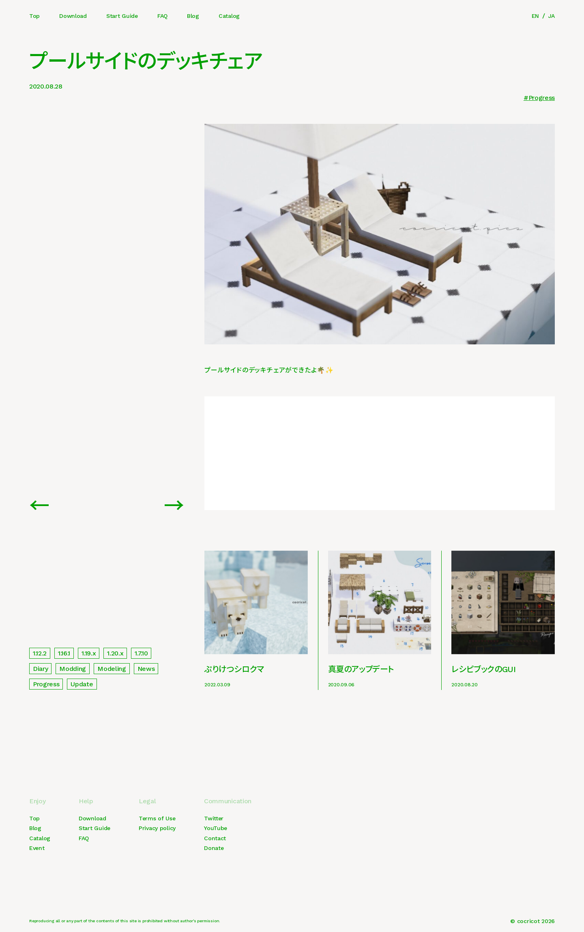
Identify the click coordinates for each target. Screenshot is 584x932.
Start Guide (122, 16)
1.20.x (115, 653)
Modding (72, 669)
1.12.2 (40, 653)
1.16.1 (64, 653)
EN (535, 16)
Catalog (229, 16)
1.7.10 (141, 653)
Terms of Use (157, 818)
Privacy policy (157, 828)
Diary (40, 669)
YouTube (215, 828)
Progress (541, 98)
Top (34, 16)
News (146, 669)
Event (37, 848)
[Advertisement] (379, 453)
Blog (193, 16)
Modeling (111, 669)
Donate (213, 848)
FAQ (162, 16)
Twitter (213, 818)
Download (73, 16)
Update (82, 684)
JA (551, 16)
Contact (215, 838)
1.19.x (89, 653)
